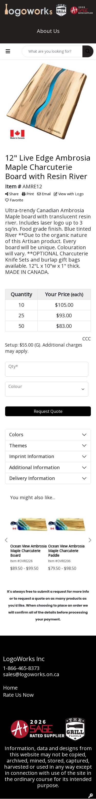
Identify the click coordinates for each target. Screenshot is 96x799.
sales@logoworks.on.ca (31, 674)
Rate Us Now (18, 694)
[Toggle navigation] (8, 51)
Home (10, 687)
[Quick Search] (52, 51)
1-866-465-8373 (21, 668)
